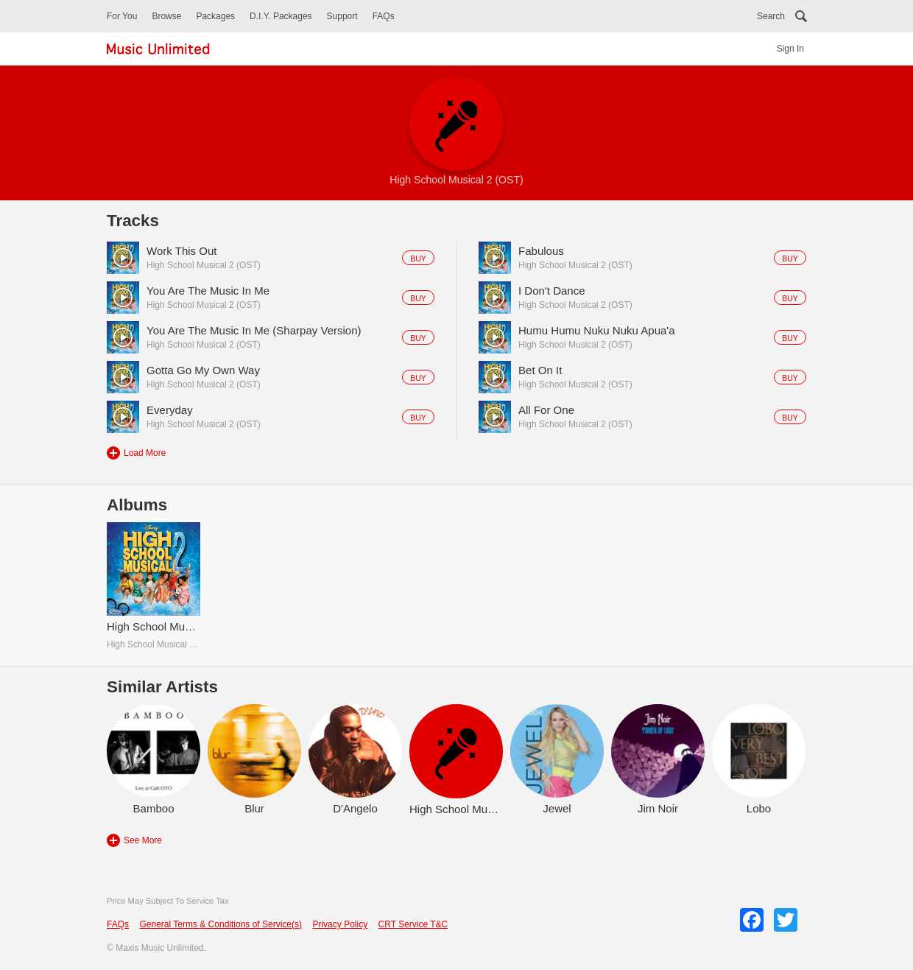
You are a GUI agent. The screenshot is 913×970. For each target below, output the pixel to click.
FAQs (384, 16)
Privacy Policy (339, 924)
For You (122, 16)
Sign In (790, 48)
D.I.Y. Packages (281, 16)
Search (771, 16)
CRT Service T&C (413, 924)
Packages (215, 16)
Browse (166, 16)
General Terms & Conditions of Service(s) (220, 924)
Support (342, 16)
